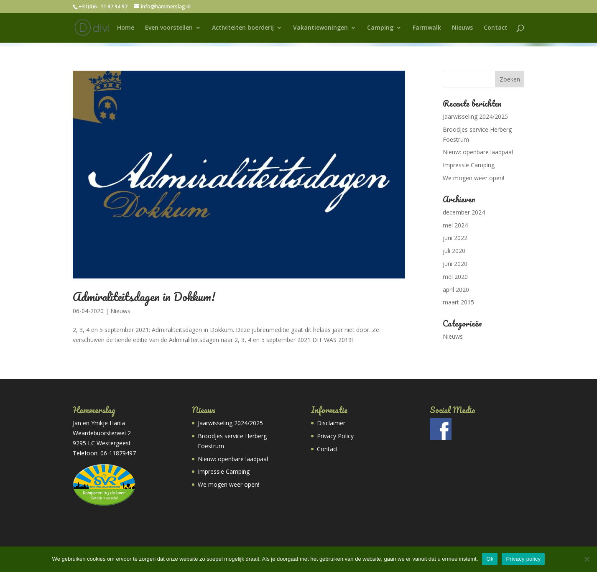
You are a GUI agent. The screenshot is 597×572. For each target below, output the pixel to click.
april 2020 (456, 290)
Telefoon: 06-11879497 (104, 453)
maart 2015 (458, 302)
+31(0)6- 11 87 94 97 (103, 6)
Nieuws (462, 28)
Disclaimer (331, 423)
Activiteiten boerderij (243, 28)
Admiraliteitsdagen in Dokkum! (144, 296)
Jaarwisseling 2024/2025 (475, 116)
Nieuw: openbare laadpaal (478, 152)
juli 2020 (454, 251)
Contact (496, 28)
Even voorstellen (169, 28)
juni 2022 (455, 238)
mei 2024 (455, 225)
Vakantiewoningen (320, 28)
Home (125, 28)
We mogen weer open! (473, 178)
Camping (380, 28)
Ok (489, 559)
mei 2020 (455, 277)
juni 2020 (455, 264)
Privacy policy (523, 559)
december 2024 (464, 212)
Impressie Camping (469, 165)
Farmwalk (427, 28)
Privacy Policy (335, 436)
